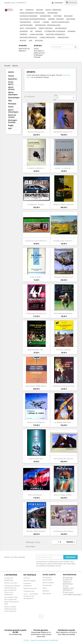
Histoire (58, 16)
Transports (25, 22)
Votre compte (49, 574)
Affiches (39, 40)
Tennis (10, 107)
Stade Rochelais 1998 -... (36, 350)
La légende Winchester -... (63, 422)
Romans (71, 31)
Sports (36, 22)
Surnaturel (45, 16)
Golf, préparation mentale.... (64, 313)
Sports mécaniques (13, 111)
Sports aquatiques (13, 93)
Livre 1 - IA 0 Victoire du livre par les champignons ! (30, 596)
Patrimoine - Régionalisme (47, 25)
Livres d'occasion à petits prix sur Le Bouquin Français (39, 52)
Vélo (10, 100)
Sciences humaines (28, 16)
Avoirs (45, 588)
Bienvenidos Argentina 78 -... (64, 132)
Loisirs (45, 22)
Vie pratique (61, 28)
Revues (23, 40)
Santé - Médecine (53, 10)
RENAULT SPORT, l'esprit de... (63, 204)
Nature (39, 10)
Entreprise (52, 13)
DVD (30, 40)
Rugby (10, 125)
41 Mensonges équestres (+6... (36, 313)
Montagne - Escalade (13, 121)
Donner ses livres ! (11, 583)
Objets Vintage (45, 28)
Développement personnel (32, 13)
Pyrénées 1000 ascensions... (36, 531)
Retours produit (48, 583)
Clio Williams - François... (36, 204)
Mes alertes (47, 594)
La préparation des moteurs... (63, 531)
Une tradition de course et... (64, 459)
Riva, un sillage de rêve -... (64, 495)
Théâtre (23, 34)
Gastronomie (26, 25)
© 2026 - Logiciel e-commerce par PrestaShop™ (41, 640)
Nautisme (70, 19)
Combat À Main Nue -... (36, 459)
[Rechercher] (64, 47)
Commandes (47, 585)
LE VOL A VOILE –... (36, 277)
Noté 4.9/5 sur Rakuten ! (24, 49)
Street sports (10, 83)
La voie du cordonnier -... (36, 168)
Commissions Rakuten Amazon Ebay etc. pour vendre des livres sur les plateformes (12, 590)
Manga (38, 31)
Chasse (11, 76)
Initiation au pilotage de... (36, 422)
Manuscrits (63, 37)
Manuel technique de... (36, 132)
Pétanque (12, 104)
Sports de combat (12, 116)
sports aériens (11, 88)
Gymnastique (13, 97)
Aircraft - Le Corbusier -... (64, 168)
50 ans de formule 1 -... (36, 495)
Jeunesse (24, 31)
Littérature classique (54, 31)
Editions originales (55, 34)
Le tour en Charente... (64, 350)
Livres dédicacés (47, 37)
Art (21, 10)
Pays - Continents (28, 28)
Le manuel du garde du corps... (63, 386)
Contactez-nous (29, 591)
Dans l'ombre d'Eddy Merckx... (36, 386)
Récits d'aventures (60, 22)
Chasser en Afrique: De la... (64, 277)
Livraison (26, 578)
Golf (10, 128)
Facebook (41, 616)
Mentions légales (29, 581)
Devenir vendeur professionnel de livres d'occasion (10, 609)
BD (31, 31)
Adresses (46, 591)
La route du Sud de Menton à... (36, 241)
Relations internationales (33, 19)
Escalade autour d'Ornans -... (63, 241)
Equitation (12, 79)
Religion (68, 16)
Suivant (70, 542)
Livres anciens (36, 34)
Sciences (30, 10)
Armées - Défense (56, 19)
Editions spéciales (28, 37)
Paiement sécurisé (30, 588)
